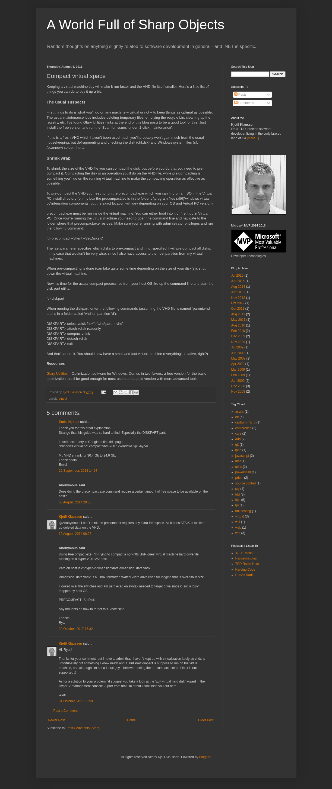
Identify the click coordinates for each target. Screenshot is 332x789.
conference (243, 428)
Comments (244, 103)
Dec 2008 (238, 386)
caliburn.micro (245, 422)
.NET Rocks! (244, 553)
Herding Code (245, 569)
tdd (237, 494)
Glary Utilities (57, 373)
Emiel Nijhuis (69, 422)
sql (237, 489)
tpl (237, 505)
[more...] (253, 138)
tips (238, 500)
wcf (237, 522)
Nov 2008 (238, 391)
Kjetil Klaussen (70, 517)
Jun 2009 (238, 353)
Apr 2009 (238, 364)
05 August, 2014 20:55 (75, 502)
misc (238, 467)
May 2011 (238, 320)
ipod (238, 450)
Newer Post (56, 720)
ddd (238, 439)
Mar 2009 (238, 369)
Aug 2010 (238, 325)
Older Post (206, 720)
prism (239, 478)
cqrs (238, 433)
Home (131, 720)
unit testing (243, 511)
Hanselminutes (246, 558)
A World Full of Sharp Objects (136, 24)
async (239, 411)
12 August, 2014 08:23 (75, 534)
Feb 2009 (238, 375)
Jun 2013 (238, 292)
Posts (240, 94)
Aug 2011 (238, 314)
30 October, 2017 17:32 (76, 629)
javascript (242, 456)
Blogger (204, 757)
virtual (63, 398)
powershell (243, 472)
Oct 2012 (238, 303)
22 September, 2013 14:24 (78, 471)
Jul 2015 (237, 275)
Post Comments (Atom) (83, 728)
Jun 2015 (238, 281)
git (237, 445)
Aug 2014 (238, 287)
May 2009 (238, 358)
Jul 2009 (237, 347)
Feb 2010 (238, 331)
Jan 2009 (238, 381)
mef (238, 461)
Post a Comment (65, 711)
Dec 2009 (238, 336)
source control (245, 483)
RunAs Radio (245, 575)
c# (237, 417)
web (238, 527)
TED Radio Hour (247, 564)
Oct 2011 (238, 309)
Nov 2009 (238, 342)
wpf (238, 533)
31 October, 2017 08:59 (76, 701)
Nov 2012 (238, 298)
